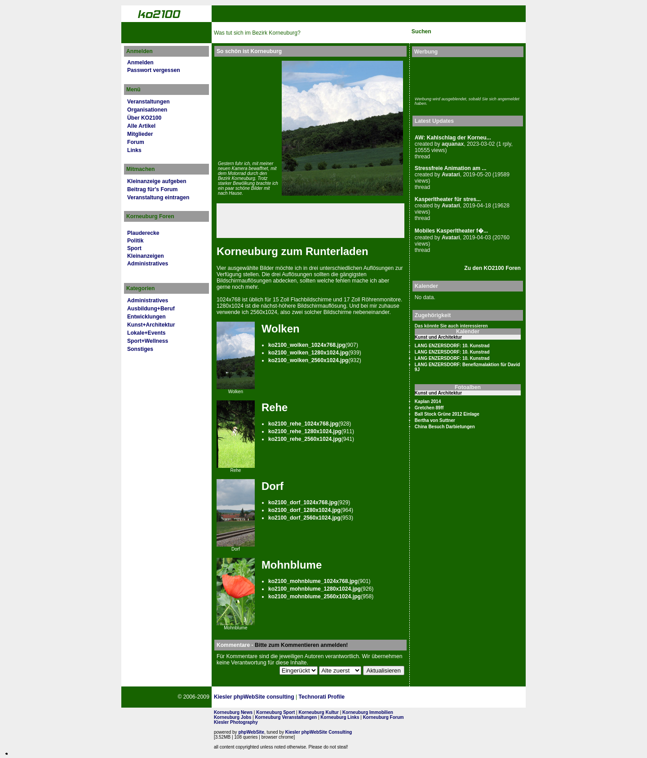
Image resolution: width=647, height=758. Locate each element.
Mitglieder (140, 134)
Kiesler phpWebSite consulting (254, 697)
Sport (134, 248)
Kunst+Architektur (151, 325)
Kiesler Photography (236, 722)
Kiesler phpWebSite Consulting (318, 732)
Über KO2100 (144, 118)
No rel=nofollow (430, 697)
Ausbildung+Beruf (151, 308)
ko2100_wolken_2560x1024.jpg (308, 360)
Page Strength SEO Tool (385, 697)
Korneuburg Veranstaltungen (286, 717)
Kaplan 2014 (428, 401)
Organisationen (147, 110)
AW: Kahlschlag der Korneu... (453, 138)
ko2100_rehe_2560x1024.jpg (304, 439)
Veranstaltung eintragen (158, 197)
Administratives (147, 263)
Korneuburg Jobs (232, 717)
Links (134, 150)
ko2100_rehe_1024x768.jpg (303, 424)
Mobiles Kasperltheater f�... (451, 231)
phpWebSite (251, 732)
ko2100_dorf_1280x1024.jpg (304, 510)
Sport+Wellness (147, 341)
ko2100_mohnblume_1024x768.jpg (313, 581)
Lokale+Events (146, 333)
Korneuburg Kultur (318, 712)
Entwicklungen (146, 317)
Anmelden (140, 62)
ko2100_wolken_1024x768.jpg (307, 345)
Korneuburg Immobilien (367, 712)
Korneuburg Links (339, 717)
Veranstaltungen (148, 102)
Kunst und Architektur (438, 337)
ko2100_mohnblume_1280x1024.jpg (314, 589)
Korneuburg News (233, 712)
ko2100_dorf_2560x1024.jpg (304, 518)
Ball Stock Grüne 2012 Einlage (447, 414)
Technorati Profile (322, 697)
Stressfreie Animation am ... (451, 168)
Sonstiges (140, 349)
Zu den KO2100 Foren (492, 268)
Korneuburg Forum (383, 717)
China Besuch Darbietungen (445, 426)
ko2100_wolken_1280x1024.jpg (308, 353)
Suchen (421, 31)
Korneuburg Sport (275, 712)
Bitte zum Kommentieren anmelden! (301, 645)
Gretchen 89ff (429, 407)
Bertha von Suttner (435, 420)
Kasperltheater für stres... (448, 199)
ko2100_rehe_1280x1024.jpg (304, 431)
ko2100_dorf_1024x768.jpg (302, 502)
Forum (135, 142)
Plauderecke (143, 233)
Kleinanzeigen (145, 256)
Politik (135, 241)
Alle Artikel (141, 126)
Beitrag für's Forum (152, 189)
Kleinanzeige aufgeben (156, 181)
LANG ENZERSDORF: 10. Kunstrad (452, 345)
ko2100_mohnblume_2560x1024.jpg (314, 596)
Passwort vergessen (153, 70)
